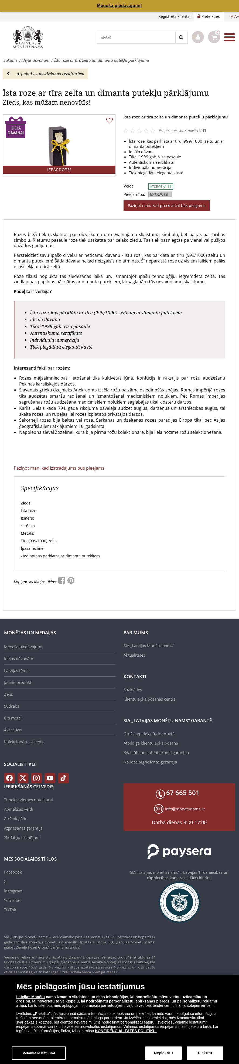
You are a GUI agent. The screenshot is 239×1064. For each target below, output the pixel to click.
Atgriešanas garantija (23, 828)
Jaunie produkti (18, 682)
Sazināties (133, 689)
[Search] (181, 37)
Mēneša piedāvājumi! (119, 5)
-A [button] (231, 16)
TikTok (10, 909)
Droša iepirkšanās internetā (149, 733)
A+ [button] (236, 16)
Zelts (8, 694)
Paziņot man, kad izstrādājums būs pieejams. (59, 468)
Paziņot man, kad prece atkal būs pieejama (167, 205)
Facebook (13, 872)
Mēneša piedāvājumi (23, 646)
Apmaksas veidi (18, 809)
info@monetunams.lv (185, 808)
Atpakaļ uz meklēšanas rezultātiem (45, 73)
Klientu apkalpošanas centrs (149, 699)
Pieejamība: (134, 194)
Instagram (13, 891)
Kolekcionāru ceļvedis (24, 741)
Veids (129, 186)
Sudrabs (11, 706)
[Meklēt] (136, 37)
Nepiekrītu (163, 1055)
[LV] (30, 37)
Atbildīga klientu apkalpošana (151, 743)
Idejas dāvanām (18, 658)
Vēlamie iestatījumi (39, 1055)
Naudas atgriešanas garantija (150, 762)
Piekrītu (205, 1055)
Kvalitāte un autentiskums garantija (156, 752)
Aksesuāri (13, 729)
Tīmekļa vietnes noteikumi (28, 799)
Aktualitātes (134, 655)
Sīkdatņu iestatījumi (22, 837)
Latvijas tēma (16, 670)
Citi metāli (13, 718)
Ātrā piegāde (15, 818)
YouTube (12, 900)
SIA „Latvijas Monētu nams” (149, 645)
